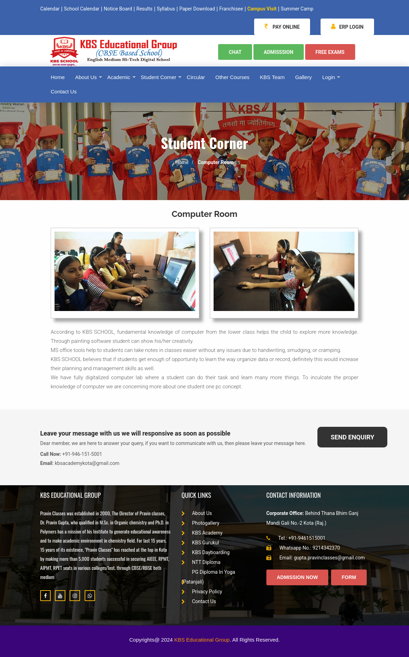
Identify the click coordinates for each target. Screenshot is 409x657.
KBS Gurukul (200, 542)
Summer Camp (297, 9)
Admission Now (297, 577)
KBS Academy (202, 533)
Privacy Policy (201, 591)
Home (182, 162)
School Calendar (82, 9)
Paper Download (197, 9)
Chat (235, 52)
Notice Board (118, 9)
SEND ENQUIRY (352, 437)
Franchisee (231, 9)
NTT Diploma (201, 562)
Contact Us (198, 601)
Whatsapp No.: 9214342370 (303, 548)
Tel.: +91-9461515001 (296, 538)
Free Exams (330, 52)
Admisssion (278, 52)
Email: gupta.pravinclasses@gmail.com (315, 557)
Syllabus (166, 9)
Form (349, 577)
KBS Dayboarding (205, 552)
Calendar (50, 9)
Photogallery (200, 523)
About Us (196, 513)
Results (144, 9)
